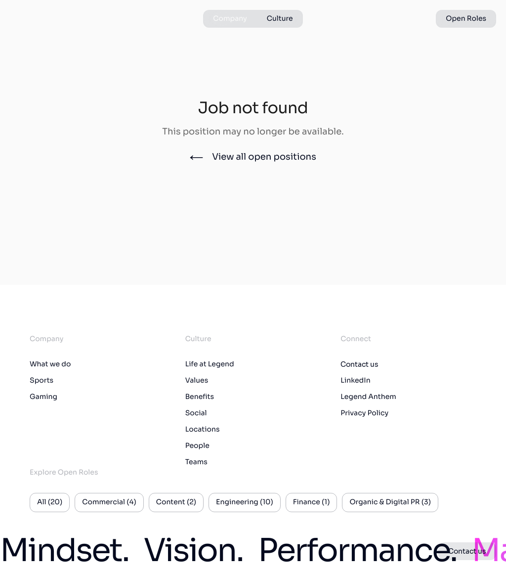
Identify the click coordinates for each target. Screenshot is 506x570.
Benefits (199, 397)
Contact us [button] (467, 551)
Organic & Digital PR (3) (389, 502)
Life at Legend (209, 364)
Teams (196, 462)
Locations (202, 429)
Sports (41, 380)
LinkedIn (355, 380)
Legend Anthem (368, 397)
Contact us (359, 364)
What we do (50, 364)
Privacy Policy (364, 413)
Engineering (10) (244, 502)
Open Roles (466, 18)
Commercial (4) (109, 502)
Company (230, 18)
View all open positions (253, 157)
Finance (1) (311, 502)
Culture (280, 18)
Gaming (43, 397)
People (197, 445)
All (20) (49, 502)
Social (196, 413)
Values (197, 380)
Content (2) (176, 502)
